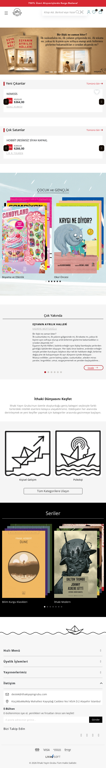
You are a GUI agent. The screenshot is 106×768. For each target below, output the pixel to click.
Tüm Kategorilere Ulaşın (53, 491)
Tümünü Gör (94, 83)
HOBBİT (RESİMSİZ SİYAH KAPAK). (27, 140)
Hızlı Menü (53, 650)
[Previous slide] (6, 102)
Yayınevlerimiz (53, 672)
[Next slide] (101, 102)
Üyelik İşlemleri (53, 661)
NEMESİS (12, 94)
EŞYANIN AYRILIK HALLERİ (50, 324)
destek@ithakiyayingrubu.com (29, 694)
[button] (46, 281)
